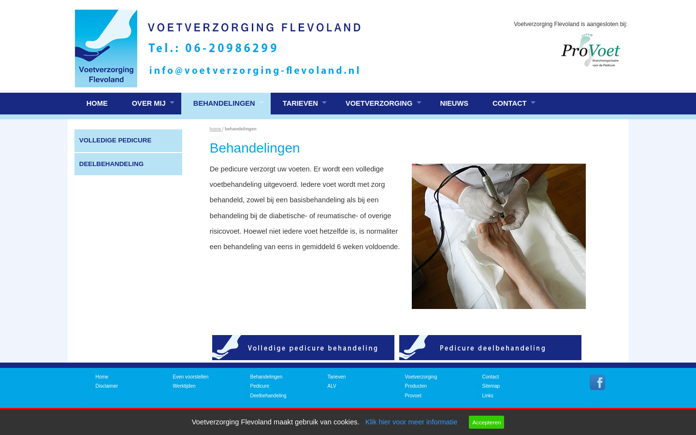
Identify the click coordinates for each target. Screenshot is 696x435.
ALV (332, 386)
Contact (510, 103)
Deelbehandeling (111, 164)
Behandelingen (224, 103)
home (216, 128)
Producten (416, 386)
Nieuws (454, 103)
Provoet (413, 395)
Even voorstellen (191, 376)
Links (487, 395)
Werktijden (184, 386)
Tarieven (300, 103)
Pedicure (259, 386)
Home (97, 103)
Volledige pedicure (115, 140)
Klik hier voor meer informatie (411, 422)
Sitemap (491, 386)
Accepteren (486, 422)
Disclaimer (107, 386)
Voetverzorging (379, 103)
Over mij (149, 103)
